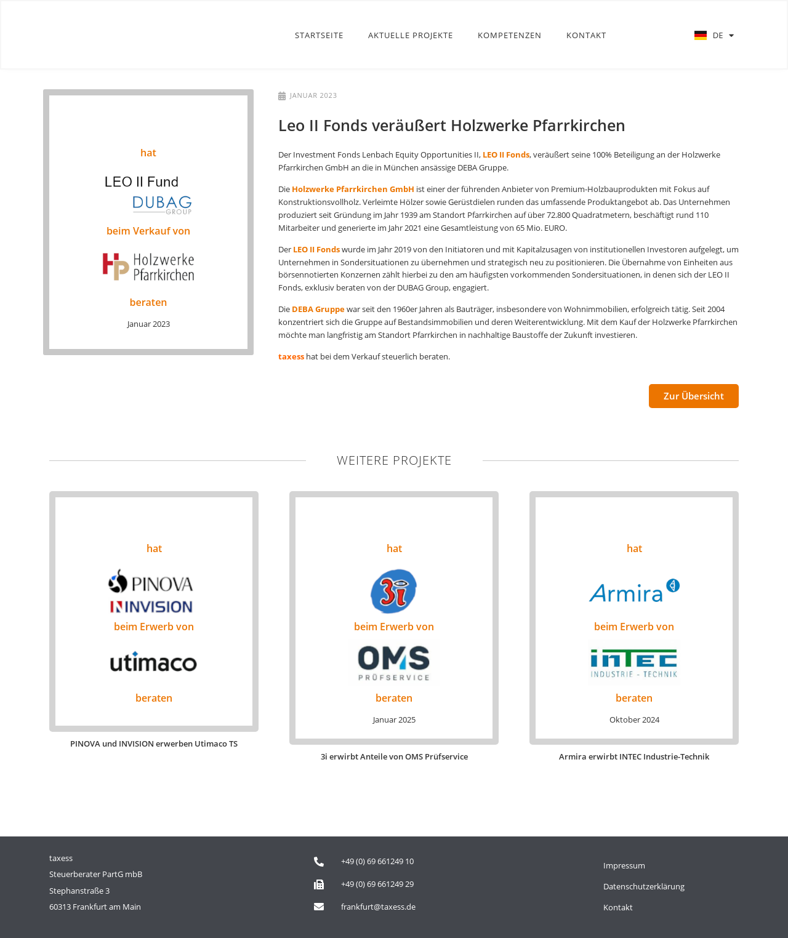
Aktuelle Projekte (410, 35)
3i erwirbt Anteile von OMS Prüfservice (394, 756)
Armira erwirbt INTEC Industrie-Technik (634, 756)
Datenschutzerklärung (644, 886)
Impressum (624, 865)
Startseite (319, 35)
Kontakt (586, 35)
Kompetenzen (510, 35)
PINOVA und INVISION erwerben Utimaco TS (154, 743)
